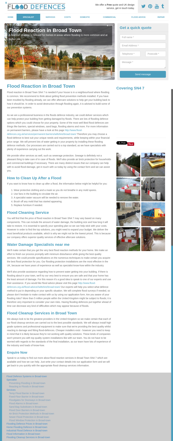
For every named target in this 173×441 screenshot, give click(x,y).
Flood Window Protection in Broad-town (30, 420)
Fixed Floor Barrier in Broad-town (26, 396)
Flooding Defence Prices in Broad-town (27, 423)
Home (10, 17)
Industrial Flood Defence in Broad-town (27, 430)
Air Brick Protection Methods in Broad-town (31, 413)
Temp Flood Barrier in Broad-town (26, 393)
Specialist (28, 17)
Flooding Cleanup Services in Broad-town (28, 437)
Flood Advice (138, 17)
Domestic (85, 17)
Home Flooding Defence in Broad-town (27, 427)
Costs (67, 17)
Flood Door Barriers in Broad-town (27, 410)
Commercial (109, 17)
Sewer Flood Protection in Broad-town (29, 417)
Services (50, 17)
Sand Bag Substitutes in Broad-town (28, 406)
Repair (161, 17)
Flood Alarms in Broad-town (23, 403)
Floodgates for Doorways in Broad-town (30, 400)
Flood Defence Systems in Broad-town (27, 376)
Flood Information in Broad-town (23, 434)
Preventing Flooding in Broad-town (27, 383)
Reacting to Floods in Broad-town (26, 386)
